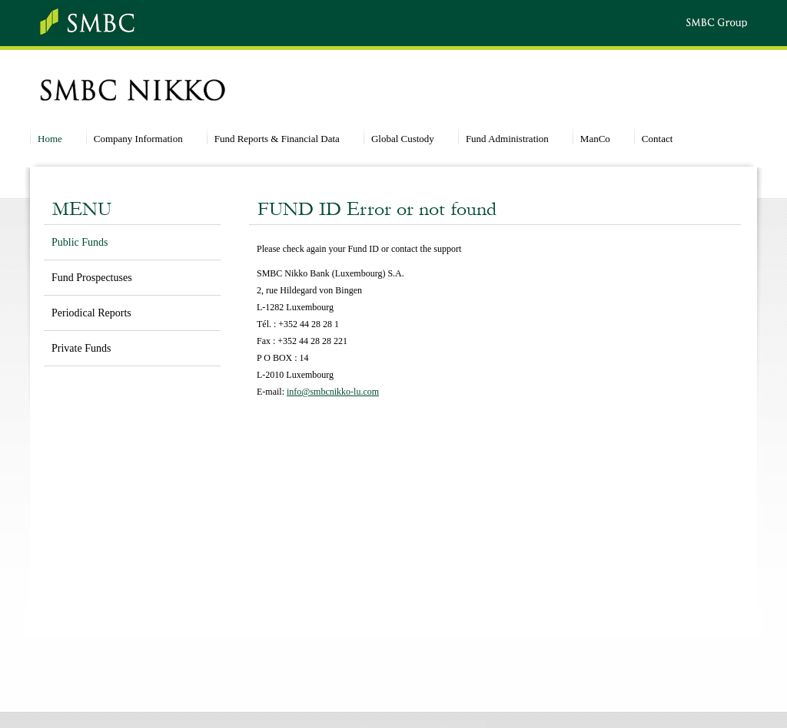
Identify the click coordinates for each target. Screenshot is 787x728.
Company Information (138, 138)
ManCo (595, 138)
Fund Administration (507, 138)
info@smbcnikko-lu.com (333, 391)
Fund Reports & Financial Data (277, 138)
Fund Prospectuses (91, 277)
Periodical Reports (91, 313)
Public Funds (79, 242)
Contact (657, 138)
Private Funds (81, 348)
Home (50, 138)
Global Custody (402, 138)
